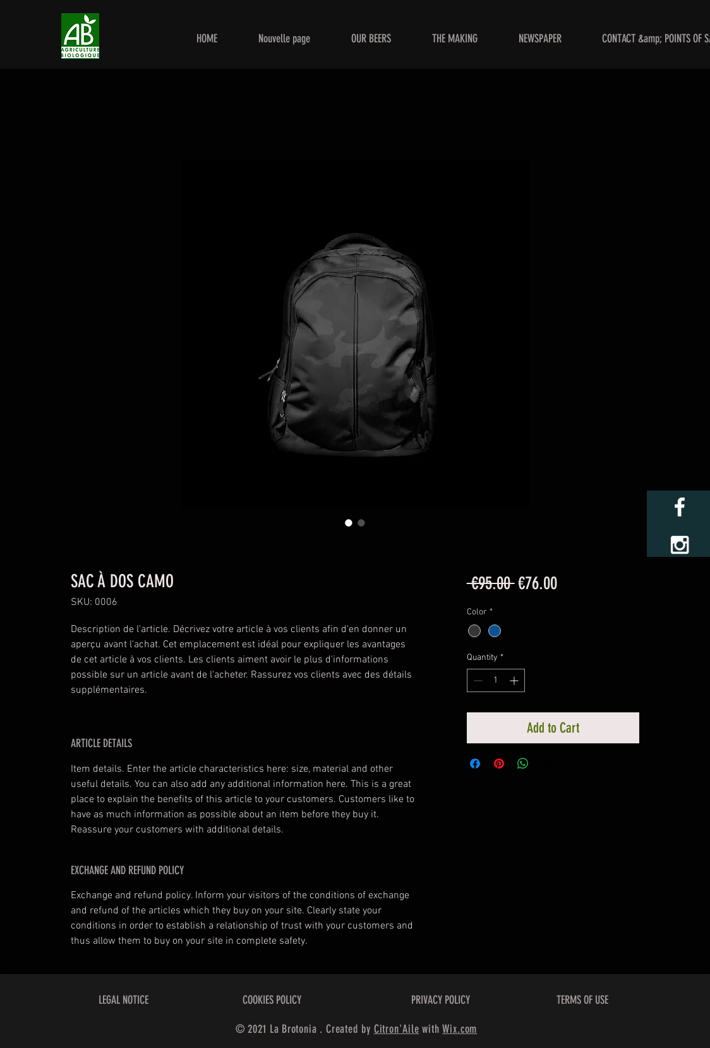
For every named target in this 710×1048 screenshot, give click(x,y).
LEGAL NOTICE (123, 1000)
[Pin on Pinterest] (499, 763)
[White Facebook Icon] (679, 507)
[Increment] (515, 680)
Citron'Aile (396, 1029)
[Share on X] (547, 763)
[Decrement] (476, 680)
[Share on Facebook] (475, 763)
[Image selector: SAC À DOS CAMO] (348, 522)
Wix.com (459, 1029)
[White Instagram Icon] (679, 545)
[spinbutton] (495, 680)
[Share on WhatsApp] (523, 763)
